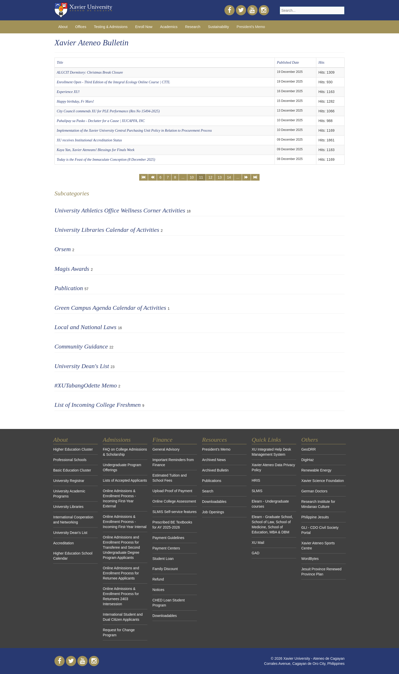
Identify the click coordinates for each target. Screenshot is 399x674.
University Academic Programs (69, 493)
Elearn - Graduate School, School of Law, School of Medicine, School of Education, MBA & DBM (272, 524)
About (63, 27)
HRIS (256, 480)
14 (229, 177)
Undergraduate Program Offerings (122, 467)
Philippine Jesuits (315, 517)
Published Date (288, 62)
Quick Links (266, 439)
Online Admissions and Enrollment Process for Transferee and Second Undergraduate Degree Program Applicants (121, 547)
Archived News (214, 460)
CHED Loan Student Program (168, 602)
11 (201, 177)
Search (207, 491)
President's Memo (251, 27)
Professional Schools (70, 460)
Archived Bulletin (215, 470)
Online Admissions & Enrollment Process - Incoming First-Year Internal (124, 522)
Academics (168, 27)
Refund (158, 579)
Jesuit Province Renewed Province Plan (321, 571)
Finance (162, 439)
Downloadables (164, 616)
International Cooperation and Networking (73, 519)
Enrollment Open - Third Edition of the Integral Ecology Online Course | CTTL (113, 82)
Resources (214, 439)
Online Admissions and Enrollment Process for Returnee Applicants (121, 573)
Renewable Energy (316, 470)
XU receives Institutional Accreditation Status (89, 140)
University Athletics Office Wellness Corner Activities (119, 210)
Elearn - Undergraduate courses (270, 503)
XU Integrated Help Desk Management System (271, 451)
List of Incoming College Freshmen (97, 404)
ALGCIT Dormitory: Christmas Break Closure (90, 72)
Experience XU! (68, 92)
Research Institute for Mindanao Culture (318, 504)
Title (60, 62)
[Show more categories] (341, 286)
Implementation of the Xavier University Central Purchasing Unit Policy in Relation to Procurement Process (134, 130)
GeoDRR (308, 449)
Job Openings (213, 512)
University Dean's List (81, 366)
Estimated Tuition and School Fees (169, 477)
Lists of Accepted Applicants (125, 480)
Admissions (117, 439)
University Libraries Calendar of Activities (106, 229)
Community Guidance (81, 346)
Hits (321, 62)
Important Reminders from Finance (173, 462)
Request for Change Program (119, 632)
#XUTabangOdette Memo (85, 385)
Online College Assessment (174, 501)
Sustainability (218, 27)
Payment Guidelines (168, 538)
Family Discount (165, 569)
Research (192, 27)
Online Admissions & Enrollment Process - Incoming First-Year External (119, 498)
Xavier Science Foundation (322, 481)
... (182, 177)
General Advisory (166, 449)
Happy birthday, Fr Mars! (75, 101)
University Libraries (68, 507)
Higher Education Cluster (73, 449)
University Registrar (68, 481)
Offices (80, 27)
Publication (68, 288)
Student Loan (163, 559)
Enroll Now (143, 27)
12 (210, 177)
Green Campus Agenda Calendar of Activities (110, 307)
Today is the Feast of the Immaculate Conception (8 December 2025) (106, 159)
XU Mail (258, 543)
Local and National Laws (85, 327)
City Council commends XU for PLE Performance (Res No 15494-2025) (108, 111)
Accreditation (63, 543)
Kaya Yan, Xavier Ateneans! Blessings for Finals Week (95, 150)
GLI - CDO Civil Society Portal (319, 530)
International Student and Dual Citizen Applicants (122, 617)
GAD (255, 553)
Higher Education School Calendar (72, 555)
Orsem (62, 249)
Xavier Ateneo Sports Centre (318, 545)
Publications (211, 481)
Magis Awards (71, 268)
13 (220, 177)
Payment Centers (166, 548)
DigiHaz (307, 460)
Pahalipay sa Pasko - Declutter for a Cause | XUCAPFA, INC (101, 121)
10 (192, 177)
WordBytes (310, 559)
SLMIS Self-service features (174, 512)
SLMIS (257, 491)
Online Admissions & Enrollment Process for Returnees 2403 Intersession (121, 596)
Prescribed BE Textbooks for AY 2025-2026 (172, 524)
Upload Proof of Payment (172, 491)
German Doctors (314, 491)
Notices (158, 590)
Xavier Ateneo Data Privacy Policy (273, 467)
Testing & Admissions (110, 27)
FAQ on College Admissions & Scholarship (125, 451)
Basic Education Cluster (72, 470)
